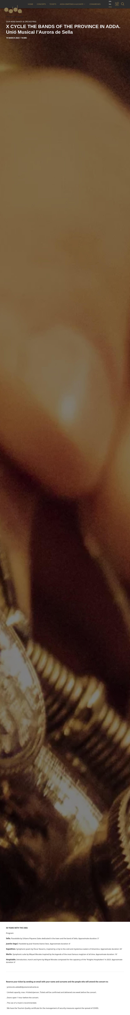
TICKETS (52, 4)
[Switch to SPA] (110, 1)
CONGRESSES (94, 4)
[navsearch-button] (122, 4)
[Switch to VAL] (110, 4)
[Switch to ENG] (110, 7)
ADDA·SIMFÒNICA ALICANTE (72, 4)
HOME (30, 4)
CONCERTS (41, 4)
